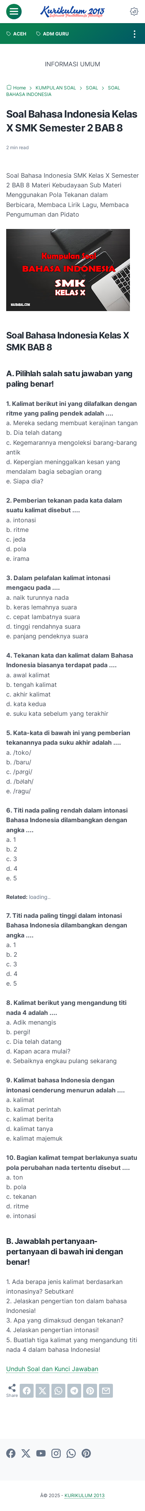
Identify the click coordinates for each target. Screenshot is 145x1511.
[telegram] (74, 1391)
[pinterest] (90, 1391)
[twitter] (42, 1391)
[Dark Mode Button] (134, 11)
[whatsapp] (58, 1391)
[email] (106, 1391)
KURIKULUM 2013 (85, 1495)
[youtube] (41, 1454)
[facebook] (27, 1391)
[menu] (14, 11)
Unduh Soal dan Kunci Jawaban (52, 1369)
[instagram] (56, 1454)
